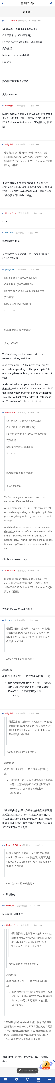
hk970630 (9, 232)
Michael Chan (12, 925)
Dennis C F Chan (13, 845)
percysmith (10, 269)
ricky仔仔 (9, 105)
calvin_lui (10, 905)
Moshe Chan (10, 213)
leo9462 (8, 620)
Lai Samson (11, 20)
